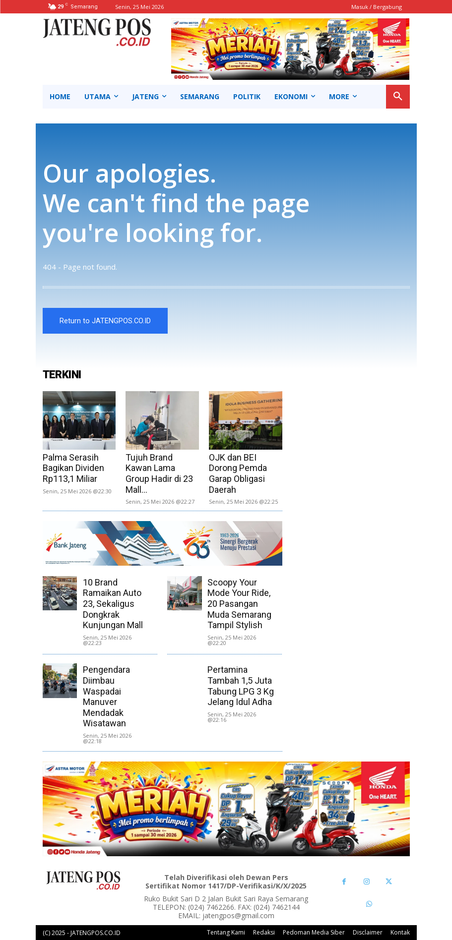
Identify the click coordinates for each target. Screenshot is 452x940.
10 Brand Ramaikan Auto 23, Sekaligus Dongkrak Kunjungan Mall (113, 603)
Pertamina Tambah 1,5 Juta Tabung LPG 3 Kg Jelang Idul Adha (240, 685)
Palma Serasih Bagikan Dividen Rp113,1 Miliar (73, 468)
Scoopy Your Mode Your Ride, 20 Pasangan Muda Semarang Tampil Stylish (239, 603)
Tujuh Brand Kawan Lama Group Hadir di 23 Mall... (159, 473)
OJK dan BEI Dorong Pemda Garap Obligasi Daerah (238, 473)
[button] (398, 97)
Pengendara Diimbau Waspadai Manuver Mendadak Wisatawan (106, 696)
